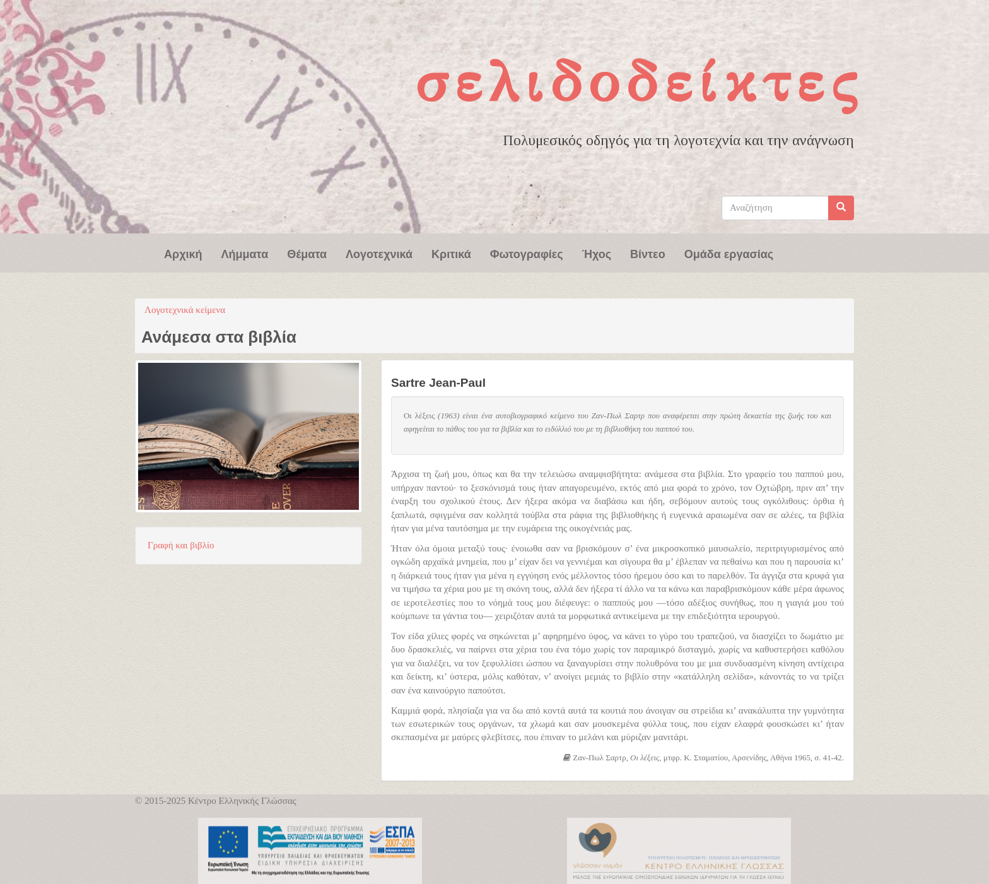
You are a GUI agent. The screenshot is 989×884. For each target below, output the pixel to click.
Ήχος (596, 253)
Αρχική (183, 253)
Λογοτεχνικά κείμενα (184, 310)
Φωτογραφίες (526, 253)
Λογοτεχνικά (379, 253)
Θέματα (307, 253)
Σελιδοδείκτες (639, 81)
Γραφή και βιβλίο (181, 545)
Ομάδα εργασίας (729, 253)
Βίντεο (647, 253)
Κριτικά (451, 253)
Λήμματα (245, 253)
